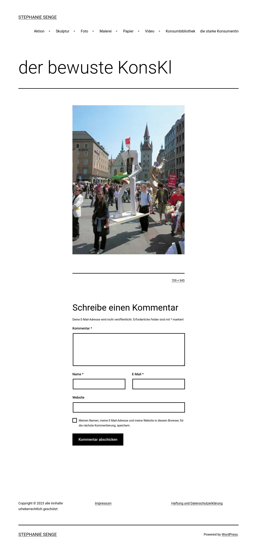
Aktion (39, 31)
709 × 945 (178, 280)
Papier (128, 31)
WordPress (230, 534)
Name (77, 374)
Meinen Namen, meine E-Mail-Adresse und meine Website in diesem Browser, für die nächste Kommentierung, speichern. (131, 423)
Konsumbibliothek (180, 31)
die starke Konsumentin (219, 31)
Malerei (106, 31)
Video (149, 31)
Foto (84, 31)
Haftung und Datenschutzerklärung (197, 503)
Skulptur (62, 31)
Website (78, 397)
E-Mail (138, 374)
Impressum (103, 503)
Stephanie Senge (37, 17)
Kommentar (82, 328)
